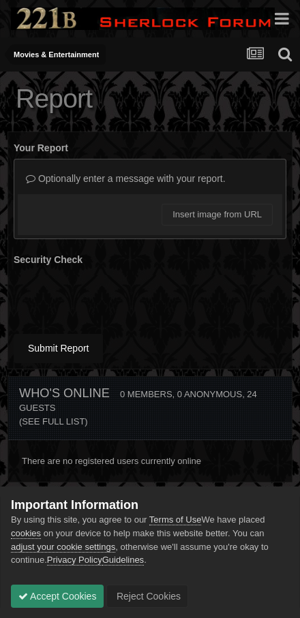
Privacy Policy (74, 560)
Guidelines (123, 560)
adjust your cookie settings (63, 547)
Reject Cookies (147, 596)
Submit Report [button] (58, 348)
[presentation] (117, 297)
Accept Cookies (57, 596)
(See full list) (53, 421)
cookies (26, 533)
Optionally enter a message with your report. (126, 178)
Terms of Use (175, 519)
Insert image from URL (217, 214)
